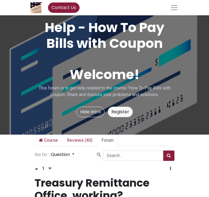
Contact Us (64, 7)
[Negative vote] (50, 168)
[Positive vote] (38, 168)
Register (120, 112)
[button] (170, 168)
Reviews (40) (79, 140)
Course (48, 140)
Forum (107, 140)
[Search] (168, 155)
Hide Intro (90, 112)
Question (61, 154)
